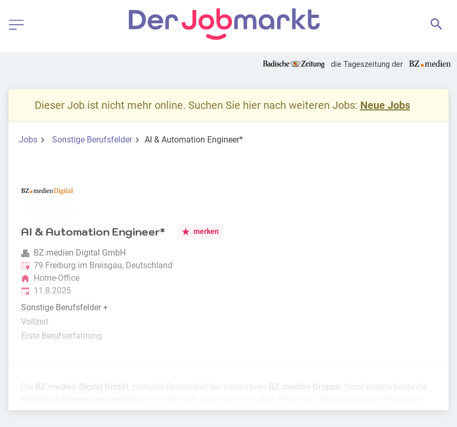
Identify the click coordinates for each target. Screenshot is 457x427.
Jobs (28, 140)
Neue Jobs (385, 105)
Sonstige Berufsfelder (92, 140)
